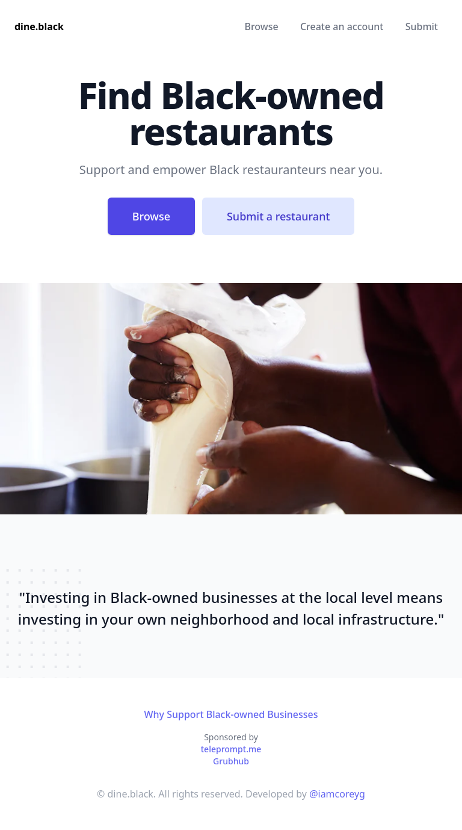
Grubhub (231, 761)
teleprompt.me (231, 749)
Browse (261, 26)
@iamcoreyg (337, 793)
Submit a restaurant (278, 216)
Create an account (342, 26)
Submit (421, 26)
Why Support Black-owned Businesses (231, 714)
